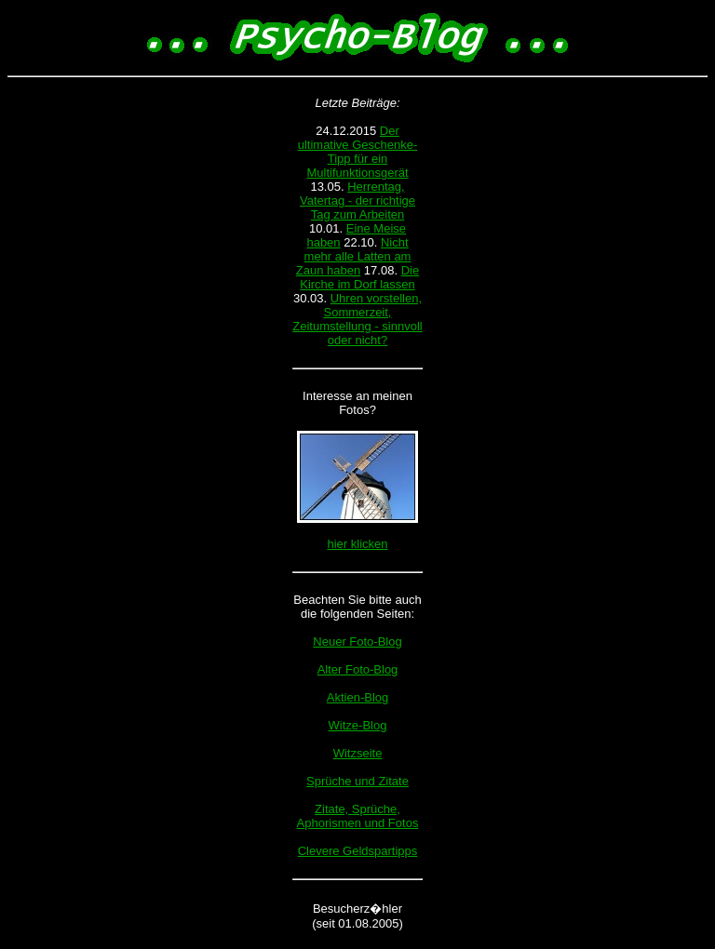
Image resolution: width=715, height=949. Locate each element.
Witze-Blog (358, 725)
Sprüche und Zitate (357, 781)
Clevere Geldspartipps (358, 851)
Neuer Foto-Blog (357, 641)
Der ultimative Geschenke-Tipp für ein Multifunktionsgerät (358, 152)
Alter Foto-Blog (357, 669)
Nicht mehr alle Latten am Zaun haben (353, 256)
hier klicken (357, 544)
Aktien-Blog (357, 697)
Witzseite (358, 753)
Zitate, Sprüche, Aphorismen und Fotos (358, 816)
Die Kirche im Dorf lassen (359, 277)
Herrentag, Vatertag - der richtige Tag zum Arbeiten (357, 200)
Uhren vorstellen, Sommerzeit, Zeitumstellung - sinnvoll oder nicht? (357, 319)
